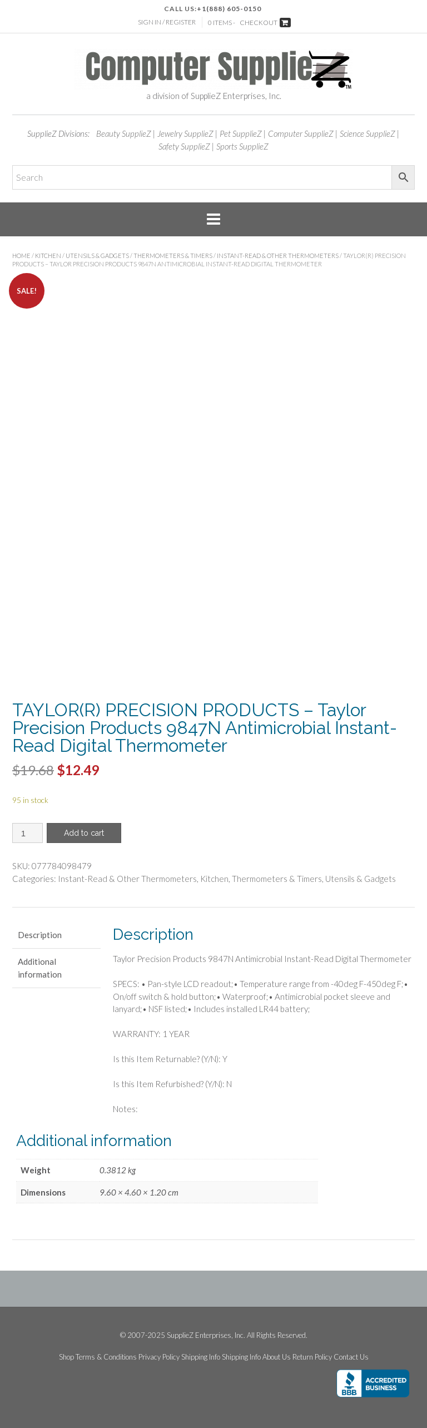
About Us (276, 1357)
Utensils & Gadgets (97, 255)
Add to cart (84, 833)
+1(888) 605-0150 (229, 8)
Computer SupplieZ (301, 133)
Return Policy (312, 1357)
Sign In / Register (167, 22)
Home (21, 255)
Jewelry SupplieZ (185, 133)
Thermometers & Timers (172, 255)
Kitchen (48, 255)
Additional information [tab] (40, 967)
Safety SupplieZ (184, 146)
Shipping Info (200, 1357)
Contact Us (351, 1357)
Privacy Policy (159, 1357)
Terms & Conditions (106, 1357)
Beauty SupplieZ (123, 133)
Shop (66, 1357)
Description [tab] (40, 935)
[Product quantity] (27, 833)
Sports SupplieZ (242, 146)
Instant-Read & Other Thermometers (278, 255)
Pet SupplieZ (241, 133)
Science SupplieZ (367, 133)
